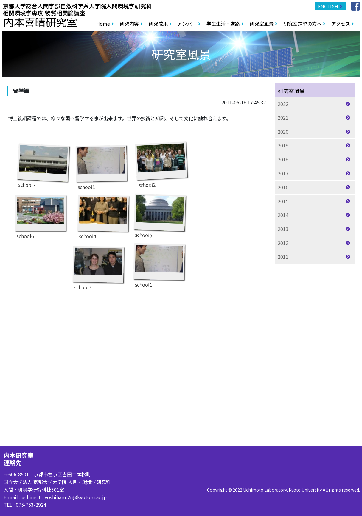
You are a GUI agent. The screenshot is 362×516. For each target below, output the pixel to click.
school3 (43, 164)
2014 (283, 214)
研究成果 (158, 23)
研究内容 (129, 23)
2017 (283, 173)
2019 (283, 145)
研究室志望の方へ (302, 23)
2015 (283, 201)
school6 (40, 214)
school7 (98, 265)
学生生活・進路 (223, 23)
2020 (283, 131)
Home (103, 23)
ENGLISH (328, 6)
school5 (159, 214)
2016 (283, 187)
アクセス (340, 23)
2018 (283, 159)
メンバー (187, 23)
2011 (283, 256)
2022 (283, 103)
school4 (103, 214)
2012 (283, 243)
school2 (161, 162)
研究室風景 (262, 23)
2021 (283, 117)
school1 (101, 165)
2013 (283, 228)
